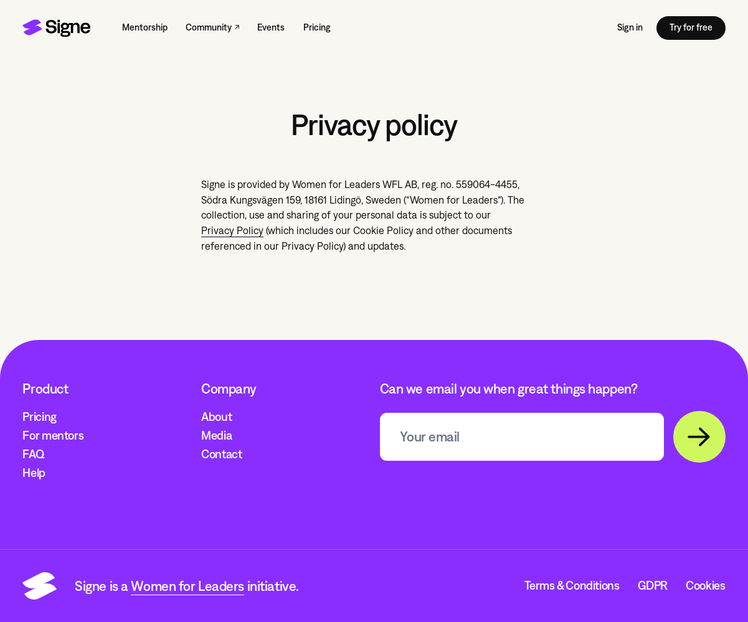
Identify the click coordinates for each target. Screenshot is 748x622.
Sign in (630, 27)
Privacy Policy (232, 230)
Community (209, 27)
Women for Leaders (187, 586)
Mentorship (145, 27)
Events (271, 27)
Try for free (691, 27)
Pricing (317, 27)
